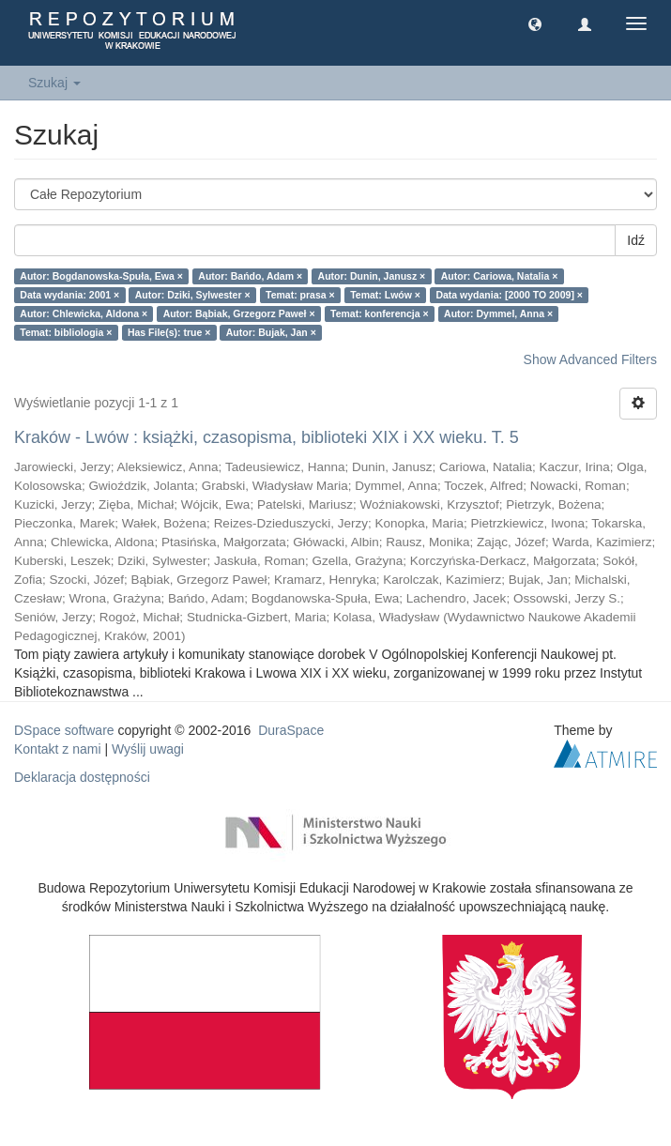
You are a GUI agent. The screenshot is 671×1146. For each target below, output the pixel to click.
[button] (535, 23)
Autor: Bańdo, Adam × (250, 276)
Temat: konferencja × (379, 313)
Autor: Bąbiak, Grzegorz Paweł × (239, 313)
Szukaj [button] (54, 82)
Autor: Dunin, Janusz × (372, 276)
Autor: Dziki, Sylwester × (193, 294)
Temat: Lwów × (385, 294)
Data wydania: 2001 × (69, 294)
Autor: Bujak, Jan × (271, 332)
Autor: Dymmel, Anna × (498, 313)
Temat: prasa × (300, 294)
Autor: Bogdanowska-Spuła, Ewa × (101, 276)
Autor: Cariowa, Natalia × (499, 276)
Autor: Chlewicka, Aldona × (83, 313)
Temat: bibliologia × (66, 332)
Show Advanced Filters (590, 359)
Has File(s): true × (169, 332)
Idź (636, 240)
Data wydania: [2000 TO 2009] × (509, 294)
